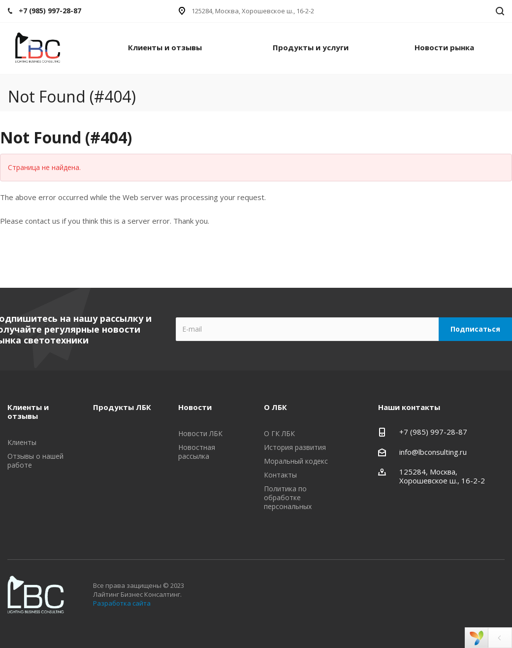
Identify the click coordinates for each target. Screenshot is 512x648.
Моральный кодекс (296, 461)
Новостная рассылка (196, 452)
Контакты (280, 474)
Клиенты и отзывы (165, 47)
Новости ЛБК (200, 433)
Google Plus (493, 626)
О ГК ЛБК (279, 433)
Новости (195, 407)
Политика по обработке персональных (288, 497)
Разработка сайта (122, 603)
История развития (295, 447)
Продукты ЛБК (122, 407)
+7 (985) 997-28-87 (433, 432)
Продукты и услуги (311, 47)
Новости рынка (444, 47)
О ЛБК (275, 407)
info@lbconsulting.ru (433, 452)
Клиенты (21, 442)
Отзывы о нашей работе (35, 460)
